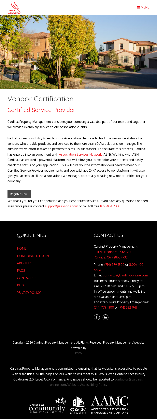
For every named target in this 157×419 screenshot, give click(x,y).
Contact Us (26, 278)
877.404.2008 (110, 206)
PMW (78, 353)
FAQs (21, 270)
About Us (24, 263)
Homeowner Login (33, 256)
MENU (143, 7)
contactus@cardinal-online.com (125, 275)
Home (21, 248)
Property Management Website (123, 342)
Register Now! (19, 194)
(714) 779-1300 (114, 265)
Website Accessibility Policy (87, 385)
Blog (21, 285)
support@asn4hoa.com (61, 206)
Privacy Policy (29, 293)
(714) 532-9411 (128, 307)
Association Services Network (80, 154)
